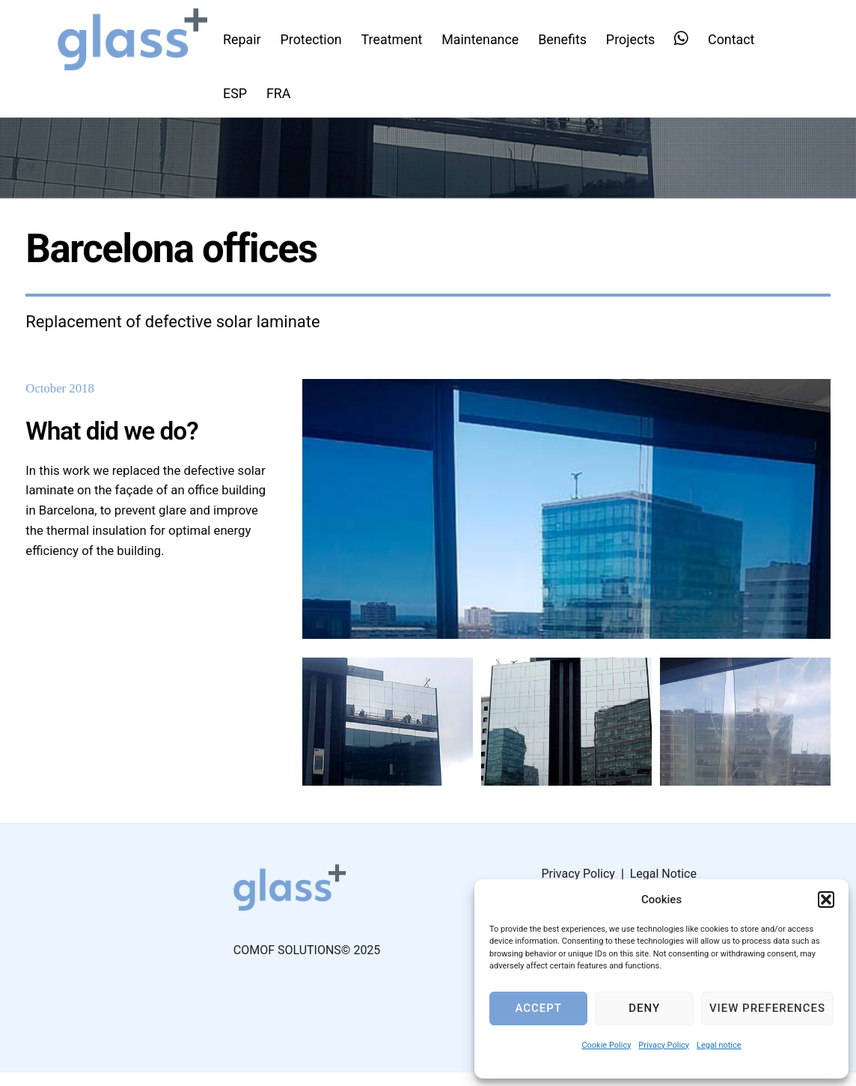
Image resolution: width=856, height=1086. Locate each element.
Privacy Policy (663, 1045)
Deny (644, 1008)
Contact (736, 38)
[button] (826, 899)
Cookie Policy (606, 1045)
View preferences (767, 1008)
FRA (283, 92)
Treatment (396, 38)
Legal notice (719, 1045)
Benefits (567, 38)
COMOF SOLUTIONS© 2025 (307, 963)
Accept (538, 1008)
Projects (635, 38)
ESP (240, 92)
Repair (247, 38)
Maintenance (485, 38)
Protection (315, 38)
